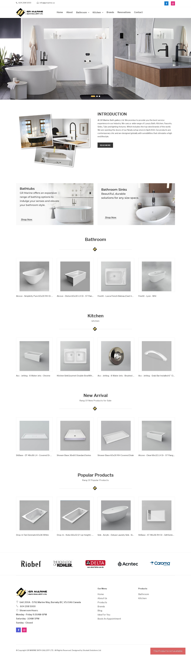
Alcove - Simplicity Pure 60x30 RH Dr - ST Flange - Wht (34, 296)
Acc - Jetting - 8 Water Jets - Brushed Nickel (116, 375)
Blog (100, 610)
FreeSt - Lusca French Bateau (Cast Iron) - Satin (116, 296)
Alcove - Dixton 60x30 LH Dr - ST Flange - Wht (75, 296)
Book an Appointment (109, 618)
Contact (138, 12)
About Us (102, 598)
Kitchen (97, 12)
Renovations (124, 12)
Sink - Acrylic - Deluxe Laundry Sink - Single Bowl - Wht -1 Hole (116, 535)
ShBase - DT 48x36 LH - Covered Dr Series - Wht (34, 455)
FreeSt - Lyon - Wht (147, 296)
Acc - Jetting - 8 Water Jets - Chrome (33, 375)
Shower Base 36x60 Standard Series (74, 455)
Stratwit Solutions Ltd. (92, 650)
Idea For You (104, 614)
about (69, 12)
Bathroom (81, 12)
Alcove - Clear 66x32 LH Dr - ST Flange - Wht (156, 455)
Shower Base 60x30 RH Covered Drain (116, 455)
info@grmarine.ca (46, 3)
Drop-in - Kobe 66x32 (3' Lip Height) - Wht (75, 535)
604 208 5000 (23, 3)
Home (60, 12)
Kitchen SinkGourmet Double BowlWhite (75, 375)
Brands (110, 12)
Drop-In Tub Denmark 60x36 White (32, 535)
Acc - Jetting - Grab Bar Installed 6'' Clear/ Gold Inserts (156, 375)
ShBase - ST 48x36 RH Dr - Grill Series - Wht (156, 535)
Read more (105, 145)
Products (102, 602)
